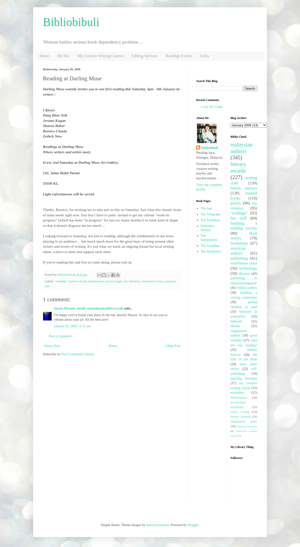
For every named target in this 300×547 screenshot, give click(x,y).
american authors (238, 251)
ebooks (235, 326)
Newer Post (52, 346)
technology (248, 268)
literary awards (238, 167)
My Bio (63, 56)
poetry (236, 203)
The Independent (209, 238)
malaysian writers (153, 281)
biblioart (236, 321)
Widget (219, 107)
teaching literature (244, 378)
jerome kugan (114, 281)
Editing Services (144, 56)
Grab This (209, 107)
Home (44, 56)
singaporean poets (244, 421)
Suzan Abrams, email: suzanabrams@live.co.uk (88, 308)
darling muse (96, 281)
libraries (244, 273)
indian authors (247, 288)
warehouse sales (244, 263)
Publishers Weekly (208, 228)
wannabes (237, 392)
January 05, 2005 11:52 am (72, 326)
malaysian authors (242, 148)
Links (204, 56)
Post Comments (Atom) (78, 354)
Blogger (193, 525)
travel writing (240, 412)
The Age (206, 208)
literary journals (241, 416)
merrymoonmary (157, 525)
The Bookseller (211, 251)
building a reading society (244, 226)
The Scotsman (210, 220)
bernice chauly (78, 281)
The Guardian (210, 245)
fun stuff (239, 218)
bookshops (239, 243)
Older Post (173, 346)
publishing (239, 258)
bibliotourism (239, 397)
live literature (132, 281)
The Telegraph (210, 214)
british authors (244, 188)
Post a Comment (60, 336)
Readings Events (179, 56)
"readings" (61, 281)
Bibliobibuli (71, 21)
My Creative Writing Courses (100, 56)
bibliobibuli (209, 148)
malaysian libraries (246, 426)
